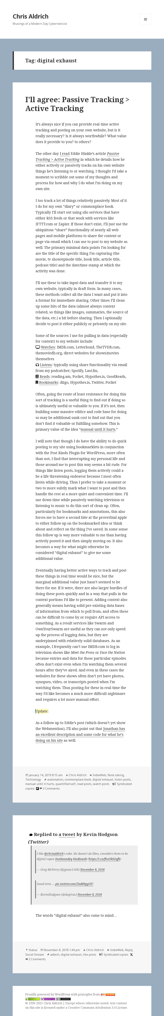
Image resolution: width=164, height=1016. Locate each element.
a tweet (67, 834)
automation (55, 779)
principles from (96, 994)
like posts (89, 955)
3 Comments (51, 788)
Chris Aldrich (31, 16)
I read (65, 153)
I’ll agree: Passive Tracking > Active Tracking (77, 103)
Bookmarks (48, 382)
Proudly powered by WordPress (48, 994)
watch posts (101, 784)
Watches (48, 347)
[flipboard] (37, 788)
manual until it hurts (98, 429)
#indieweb (80, 859)
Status (33, 950)
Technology (33, 779)
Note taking (116, 775)
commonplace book (78, 779)
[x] (131, 954)
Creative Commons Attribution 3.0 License (97, 1008)
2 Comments (37, 959)
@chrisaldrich (53, 854)
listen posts (123, 779)
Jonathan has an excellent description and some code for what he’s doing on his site (80, 734)
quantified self (65, 784)
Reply (128, 950)
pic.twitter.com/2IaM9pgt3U (74, 884)
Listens (46, 364)
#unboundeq (63, 859)
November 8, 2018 (92, 870)
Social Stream (34, 955)
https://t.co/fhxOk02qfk (104, 859)
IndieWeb (99, 775)
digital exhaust (103, 779)
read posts (84, 784)
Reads (45, 376)
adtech (54, 955)
